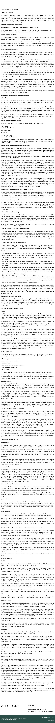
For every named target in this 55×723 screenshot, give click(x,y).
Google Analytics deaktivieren (37, 490)
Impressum (51, 720)
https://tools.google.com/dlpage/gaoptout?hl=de (14, 481)
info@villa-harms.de (47, 711)
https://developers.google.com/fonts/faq (12, 624)
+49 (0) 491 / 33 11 (36, 711)
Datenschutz (50, 717)
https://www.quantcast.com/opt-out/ (11, 551)
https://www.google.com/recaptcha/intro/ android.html (17, 691)
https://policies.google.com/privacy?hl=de (38, 597)
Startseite (44, 717)
